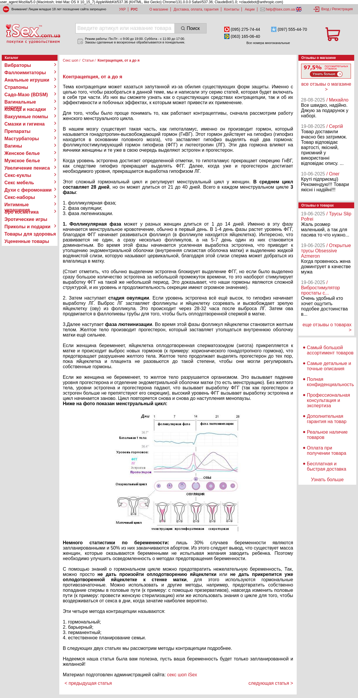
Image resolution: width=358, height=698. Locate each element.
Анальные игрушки (26, 79)
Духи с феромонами (28, 189)
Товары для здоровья (30, 233)
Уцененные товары (26, 241)
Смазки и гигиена (24, 123)
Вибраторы (17, 65)
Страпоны (16, 87)
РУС (134, 9)
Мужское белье (22, 160)
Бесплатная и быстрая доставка (326, 466)
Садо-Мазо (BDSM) (26, 94)
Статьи (88, 60)
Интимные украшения (17, 204)
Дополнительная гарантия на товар (327, 419)
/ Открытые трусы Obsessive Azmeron (326, 250)
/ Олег (333, 173)
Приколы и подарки (27, 226)
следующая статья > (271, 683)
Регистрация (342, 9)
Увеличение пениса (27, 167)
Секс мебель (19, 182)
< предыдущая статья (88, 683)
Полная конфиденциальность (330, 382)
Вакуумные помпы (26, 116)
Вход (325, 9)
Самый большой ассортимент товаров (330, 350)
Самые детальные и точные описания (329, 366)
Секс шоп (70, 60)
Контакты (231, 9)
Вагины (13, 145)
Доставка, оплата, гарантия (196, 9)
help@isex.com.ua (280, 9)
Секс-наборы (19, 197)
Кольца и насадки (25, 109)
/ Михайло (337, 99)
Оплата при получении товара (326, 450)
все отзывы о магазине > (326, 87)
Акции (250, 9)
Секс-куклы (17, 175)
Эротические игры (25, 219)
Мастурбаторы (21, 138)
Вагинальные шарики (20, 102)
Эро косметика (21, 211)
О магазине (158, 9)
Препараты (17, 131)
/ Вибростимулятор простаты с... (320, 287)
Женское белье (22, 153)
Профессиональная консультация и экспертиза (328, 400)
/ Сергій (334, 126)
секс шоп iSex (182, 674)
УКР (122, 9)
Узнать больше (327, 479)
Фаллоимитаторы (25, 72)
